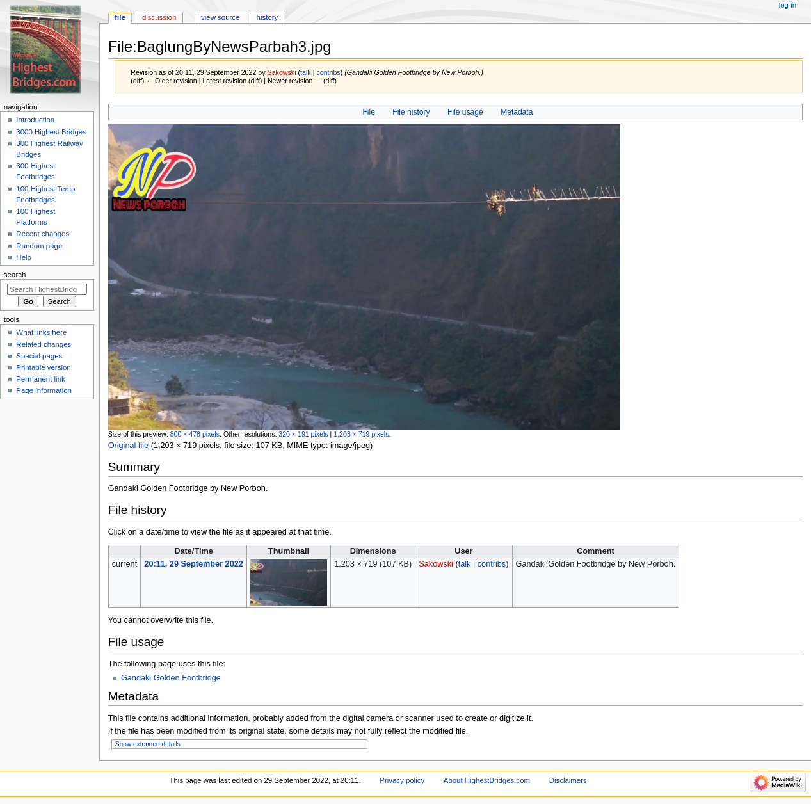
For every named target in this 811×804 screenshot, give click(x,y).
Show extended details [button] (148, 744)
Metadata (517, 112)
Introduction (35, 120)
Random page (39, 246)
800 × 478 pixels (195, 434)
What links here (41, 332)
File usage (465, 112)
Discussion (159, 17)
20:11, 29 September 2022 (193, 563)
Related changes (43, 344)
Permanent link (40, 379)
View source (220, 17)
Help (23, 257)
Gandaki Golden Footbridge (171, 677)
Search (15, 274)
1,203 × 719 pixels (361, 434)
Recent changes (42, 233)
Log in (787, 5)
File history (411, 112)
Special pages (39, 356)
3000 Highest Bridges (51, 132)
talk (305, 72)
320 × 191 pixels (303, 434)
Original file (128, 445)
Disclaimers (568, 780)
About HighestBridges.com (487, 780)
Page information (44, 390)
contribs (328, 72)
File (368, 112)
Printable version (43, 367)
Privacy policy (402, 780)
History (267, 17)
